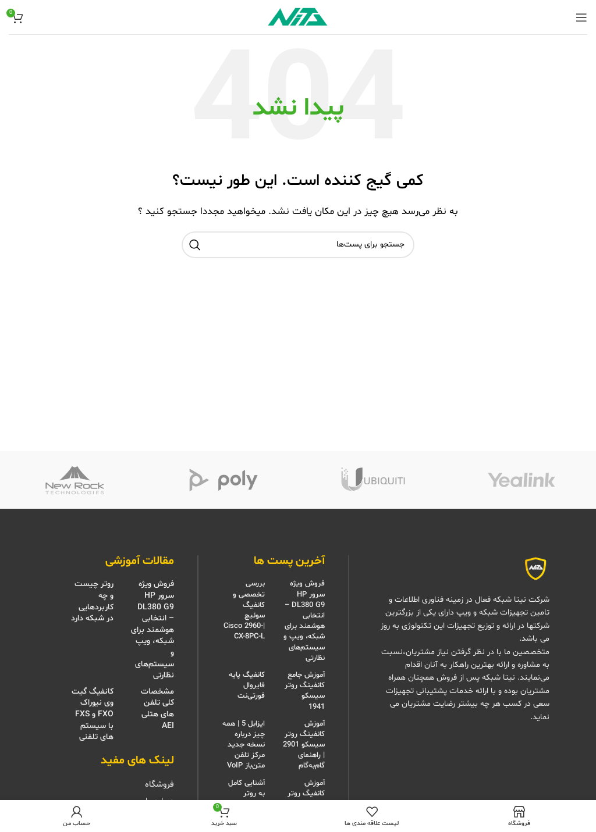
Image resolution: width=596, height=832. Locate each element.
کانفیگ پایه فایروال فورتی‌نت (247, 685)
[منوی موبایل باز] (581, 17)
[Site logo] (298, 17)
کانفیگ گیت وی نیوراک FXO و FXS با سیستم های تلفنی (92, 714)
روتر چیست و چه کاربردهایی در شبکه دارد (92, 601)
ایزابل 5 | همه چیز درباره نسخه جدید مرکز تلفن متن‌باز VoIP (243, 745)
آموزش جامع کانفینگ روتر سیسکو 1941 (305, 691)
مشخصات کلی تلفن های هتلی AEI (157, 708)
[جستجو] (298, 244)
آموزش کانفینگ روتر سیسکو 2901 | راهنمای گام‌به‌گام (304, 745)
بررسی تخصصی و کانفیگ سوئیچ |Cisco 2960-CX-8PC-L (244, 610)
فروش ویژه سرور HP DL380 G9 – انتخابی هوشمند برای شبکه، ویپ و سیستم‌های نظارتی (304, 621)
